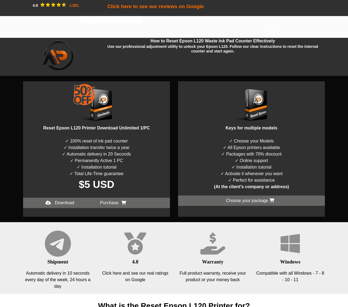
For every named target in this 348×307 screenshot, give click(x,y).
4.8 (135, 262)
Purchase (113, 202)
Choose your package (250, 200)
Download (59, 202)
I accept (7, 303)
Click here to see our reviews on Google (155, 6)
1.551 (74, 5)
